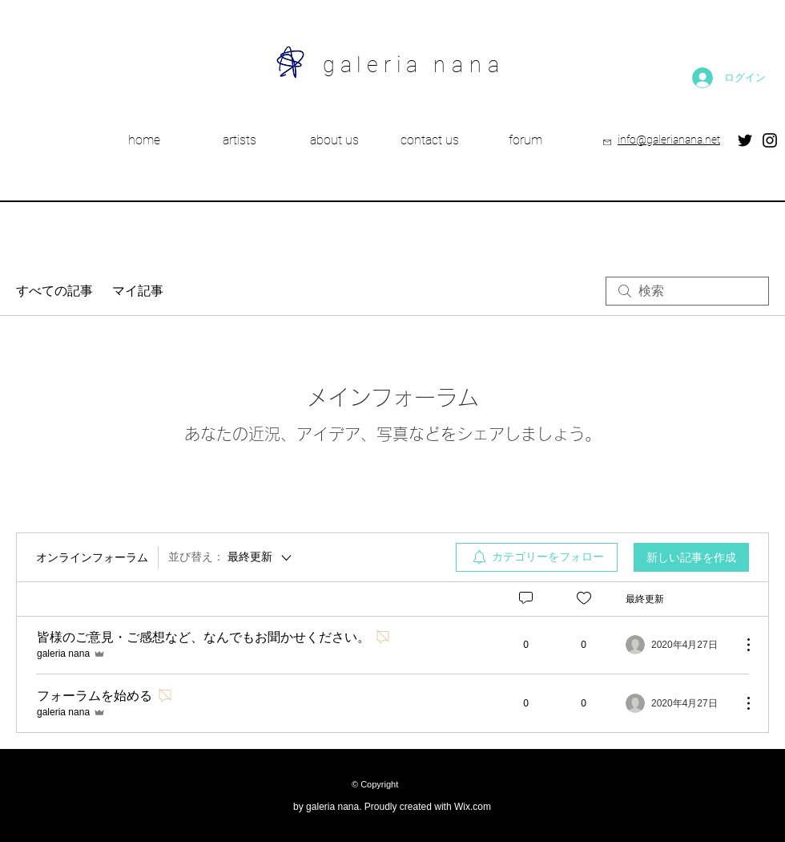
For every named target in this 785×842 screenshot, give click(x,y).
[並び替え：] (231, 557)
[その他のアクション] (740, 644)
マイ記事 (137, 291)
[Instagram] (769, 140)
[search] (687, 291)
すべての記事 (54, 291)
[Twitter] (745, 140)
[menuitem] (537, 557)
